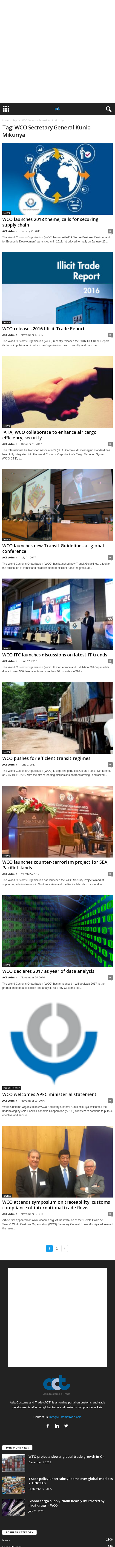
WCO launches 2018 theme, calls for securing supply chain (50, 222)
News (6, 212)
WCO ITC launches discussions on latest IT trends (54, 655)
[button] (108, 109)
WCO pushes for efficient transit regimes (46, 758)
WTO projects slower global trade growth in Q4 (66, 1456)
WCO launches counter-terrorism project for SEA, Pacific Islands (55, 865)
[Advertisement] (49, 51)
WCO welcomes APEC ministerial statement (49, 1094)
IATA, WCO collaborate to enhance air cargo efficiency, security (49, 435)
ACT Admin (9, 231)
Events (7, 1195)
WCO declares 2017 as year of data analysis (48, 971)
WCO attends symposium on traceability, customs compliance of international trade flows (56, 1205)
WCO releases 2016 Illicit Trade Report (43, 329)
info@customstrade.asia (65, 1417)
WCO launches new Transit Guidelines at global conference (53, 548)
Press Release (11, 1088)
